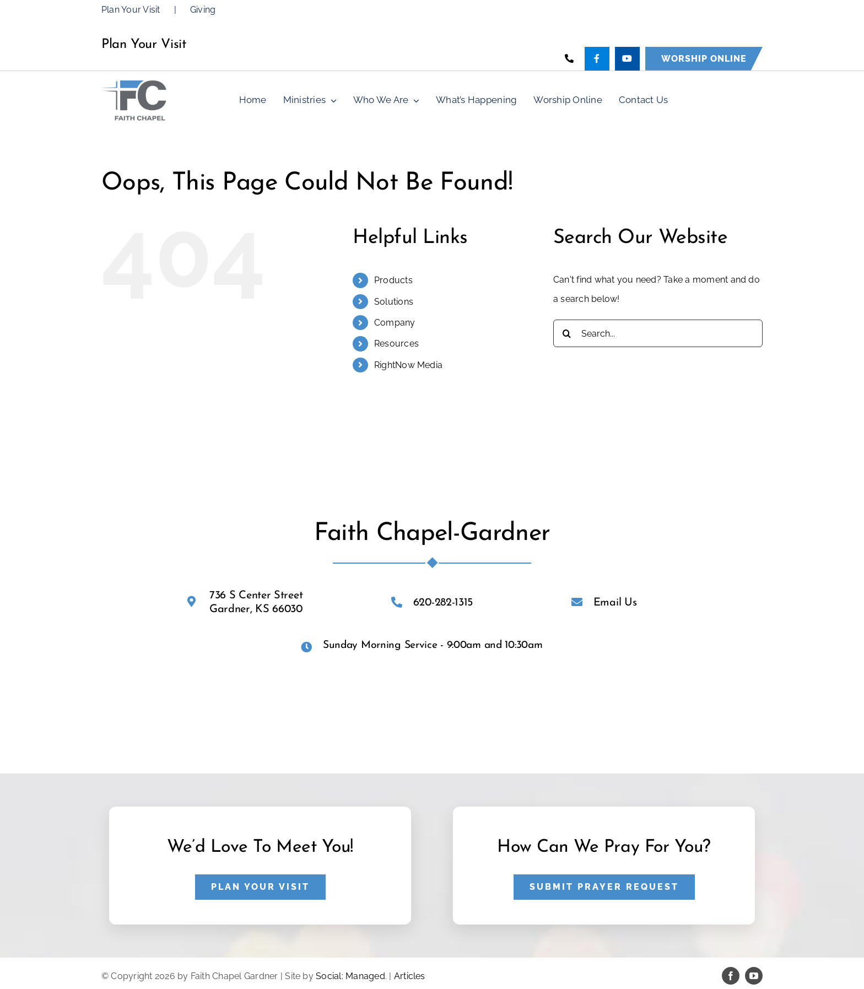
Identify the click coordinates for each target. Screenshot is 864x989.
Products (393, 280)
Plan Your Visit (130, 9)
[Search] (567, 333)
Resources (396, 343)
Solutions (393, 301)
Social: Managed (350, 976)
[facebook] (730, 976)
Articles (409, 976)
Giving (202, 9)
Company (394, 322)
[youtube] (754, 976)
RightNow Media (408, 365)
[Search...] (658, 333)
